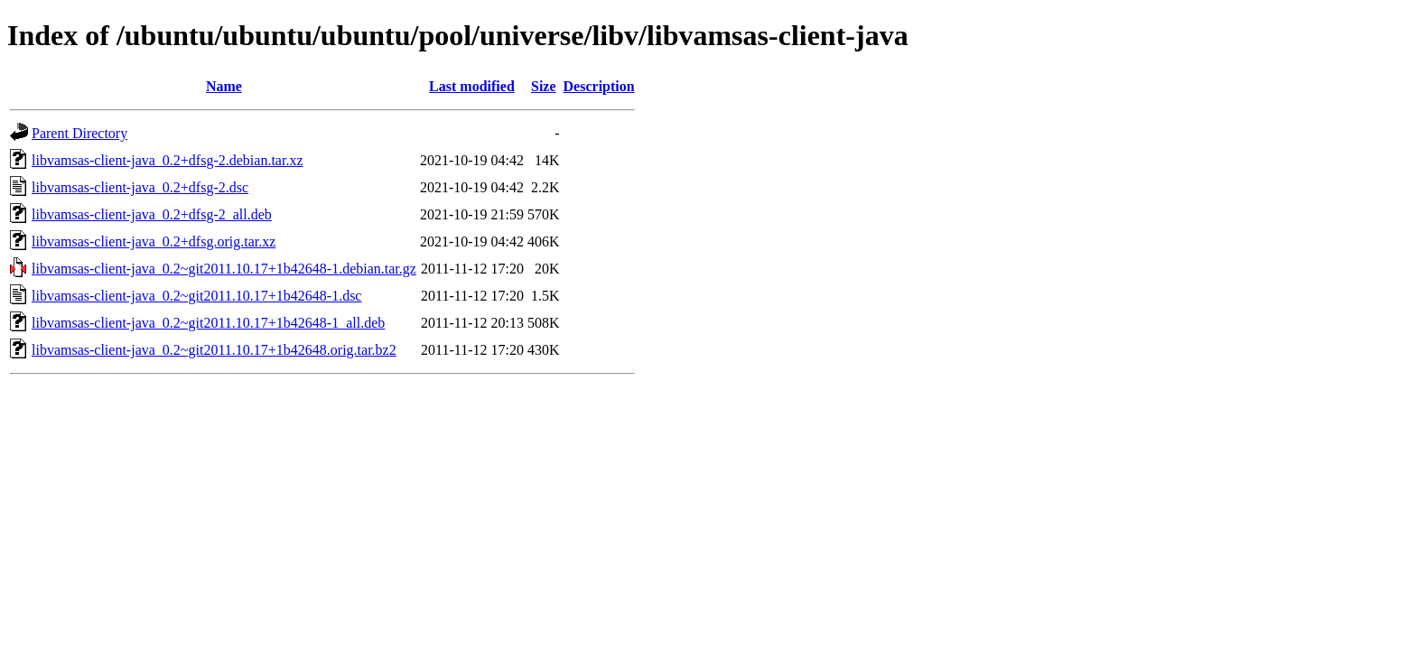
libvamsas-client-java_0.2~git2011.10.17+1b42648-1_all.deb (208, 322)
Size (543, 86)
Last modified (472, 86)
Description (599, 86)
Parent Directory (79, 133)
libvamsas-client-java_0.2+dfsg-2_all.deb (152, 214)
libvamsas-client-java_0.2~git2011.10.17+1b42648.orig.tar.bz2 (214, 350)
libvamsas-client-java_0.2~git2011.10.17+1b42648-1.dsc (196, 295)
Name (224, 86)
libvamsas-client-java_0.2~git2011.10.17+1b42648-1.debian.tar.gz (224, 268)
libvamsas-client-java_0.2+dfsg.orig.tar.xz (153, 241)
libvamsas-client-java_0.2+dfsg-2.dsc (140, 187)
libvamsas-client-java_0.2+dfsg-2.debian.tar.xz (167, 160)
